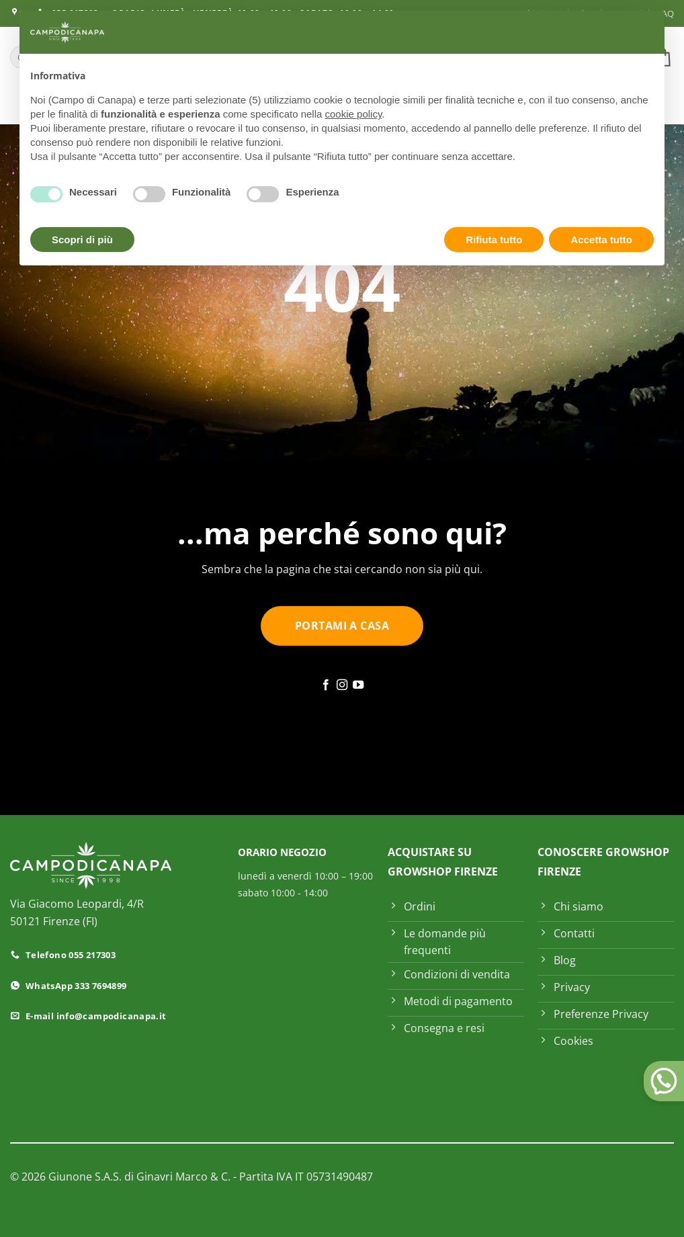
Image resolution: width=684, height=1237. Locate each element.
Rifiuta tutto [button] (494, 239)
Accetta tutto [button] (601, 239)
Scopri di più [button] (82, 239)
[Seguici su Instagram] (342, 685)
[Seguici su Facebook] (325, 685)
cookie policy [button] (353, 114)
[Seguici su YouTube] (358, 685)
